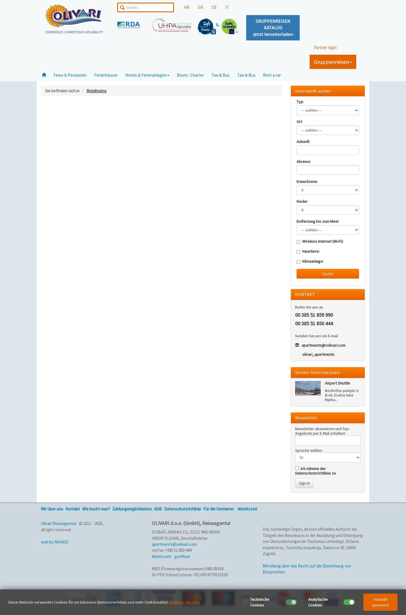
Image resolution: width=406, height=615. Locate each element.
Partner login (325, 47)
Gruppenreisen (333, 61)
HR (186, 7)
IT (227, 7)
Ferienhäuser (106, 75)
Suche (327, 273)
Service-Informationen (317, 372)
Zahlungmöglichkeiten (132, 509)
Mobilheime (96, 90)
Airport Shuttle (337, 383)
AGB (158, 509)
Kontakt (72, 509)
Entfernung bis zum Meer (318, 221)
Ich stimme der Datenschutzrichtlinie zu (315, 471)
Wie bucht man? (96, 509)
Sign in (304, 483)
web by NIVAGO (55, 542)
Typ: (300, 101)
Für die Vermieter (218, 509)
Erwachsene (307, 181)
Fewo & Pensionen (70, 75)
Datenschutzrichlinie (182, 509)
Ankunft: (303, 141)
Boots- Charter (190, 75)
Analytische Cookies (318, 602)
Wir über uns (52, 509)
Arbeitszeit (247, 509)
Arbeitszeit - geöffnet (171, 556)
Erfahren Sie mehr (184, 602)
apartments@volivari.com (323, 345)
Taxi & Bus (220, 75)
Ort (299, 121)
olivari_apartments (318, 354)
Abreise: (304, 161)
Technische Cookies (259, 602)
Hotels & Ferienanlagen (147, 75)
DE (214, 7)
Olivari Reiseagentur (59, 523)
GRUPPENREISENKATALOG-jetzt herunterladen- (273, 27)
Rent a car (272, 75)
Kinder (302, 201)
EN (200, 7)
